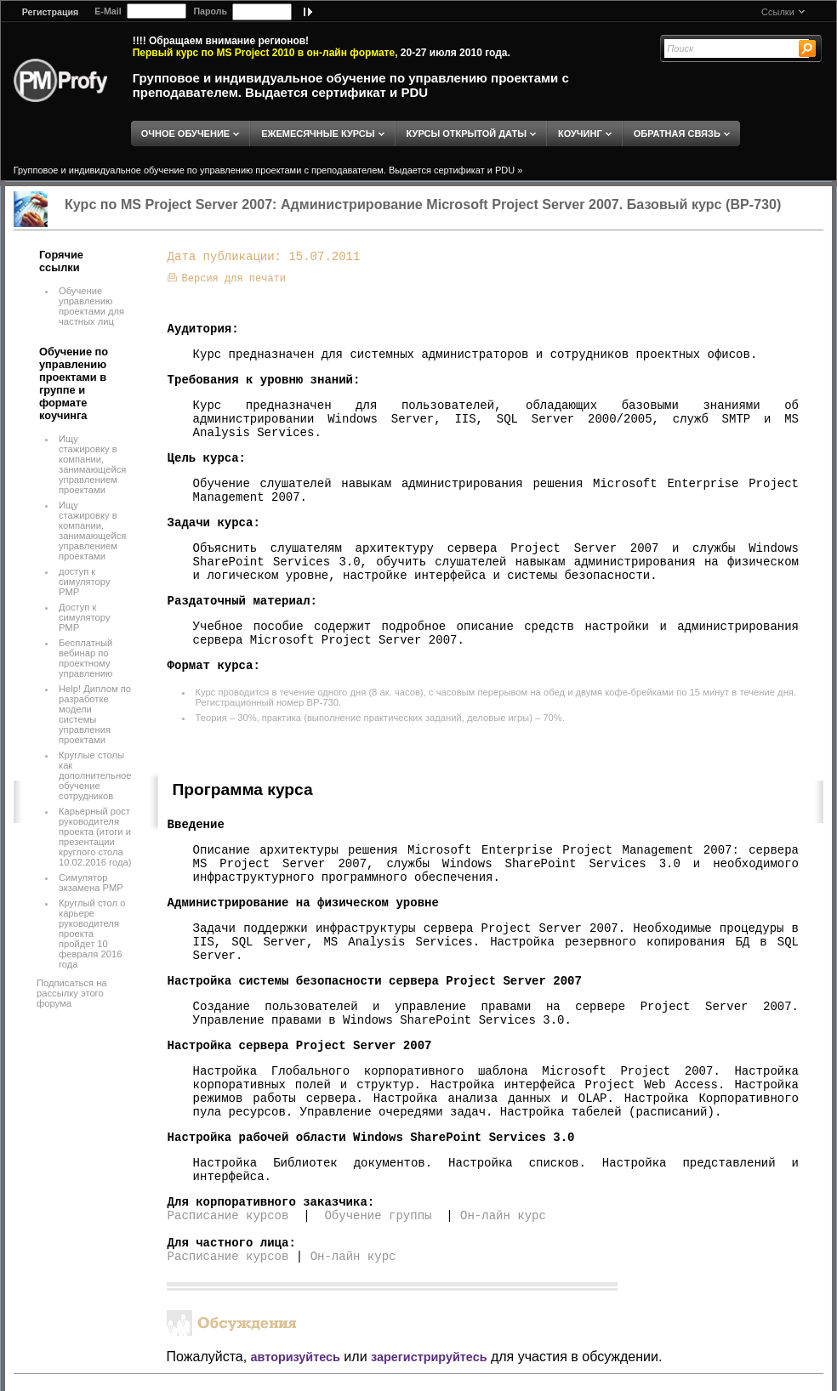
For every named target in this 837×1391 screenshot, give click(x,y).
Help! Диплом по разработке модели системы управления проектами (95, 714)
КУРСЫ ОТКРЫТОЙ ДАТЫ (467, 133)
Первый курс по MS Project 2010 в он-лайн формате (264, 53)
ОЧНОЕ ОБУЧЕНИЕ (185, 133)
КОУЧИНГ (580, 133)
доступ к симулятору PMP (85, 581)
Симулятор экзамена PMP (91, 882)
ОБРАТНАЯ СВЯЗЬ (677, 133)
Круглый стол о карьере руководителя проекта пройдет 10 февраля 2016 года (92, 933)
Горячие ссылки (61, 261)
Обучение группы (377, 1216)
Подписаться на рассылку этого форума (72, 993)
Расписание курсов (228, 1216)
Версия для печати (227, 279)
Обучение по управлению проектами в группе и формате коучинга (73, 383)
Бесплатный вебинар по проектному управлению (85, 658)
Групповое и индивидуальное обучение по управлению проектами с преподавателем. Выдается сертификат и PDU (351, 85)
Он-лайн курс (503, 1216)
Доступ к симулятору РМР (85, 617)
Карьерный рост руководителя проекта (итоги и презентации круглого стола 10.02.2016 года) (95, 836)
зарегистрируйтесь (429, 1357)
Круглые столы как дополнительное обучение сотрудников (95, 775)
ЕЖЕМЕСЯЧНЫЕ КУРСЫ (317, 133)
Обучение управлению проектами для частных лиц (91, 306)
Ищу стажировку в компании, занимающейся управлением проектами (92, 464)
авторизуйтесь (295, 1357)
